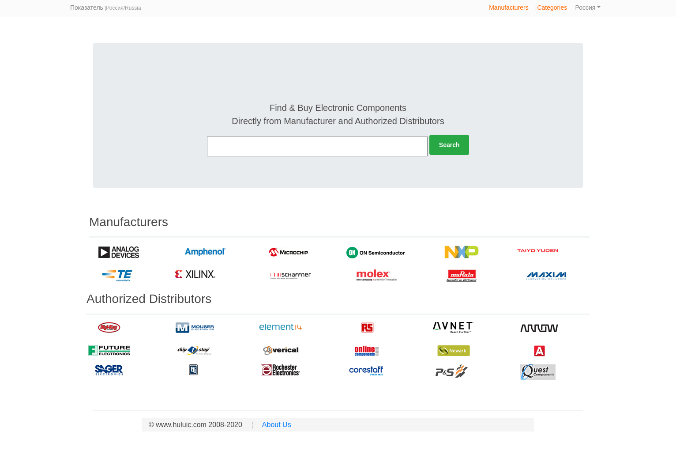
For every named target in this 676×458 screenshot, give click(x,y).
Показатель (86, 7)
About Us (275, 424)
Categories (552, 7)
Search (449, 144)
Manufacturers (508, 7)
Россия (585, 7)
